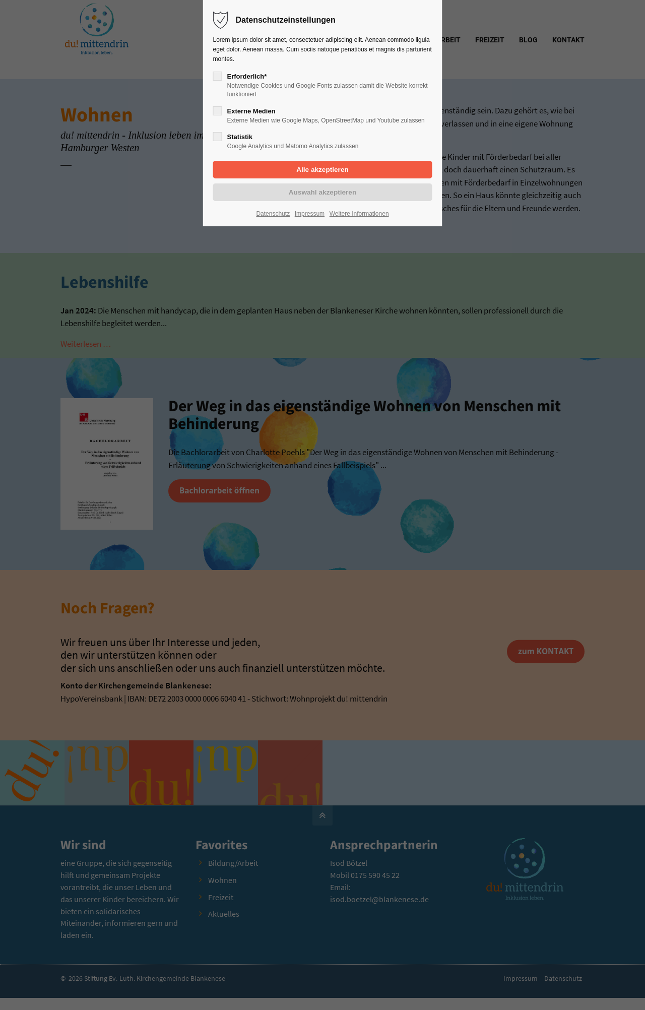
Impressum (310, 213)
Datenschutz (273, 213)
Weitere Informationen (359, 213)
